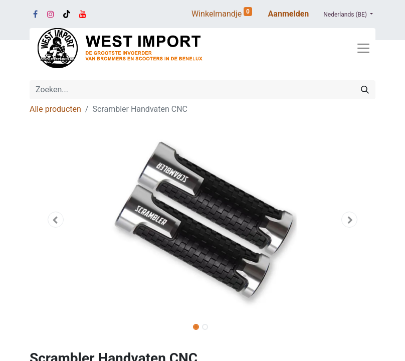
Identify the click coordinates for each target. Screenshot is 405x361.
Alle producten (55, 109)
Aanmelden (288, 14)
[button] (56, 219)
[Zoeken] (364, 89)
